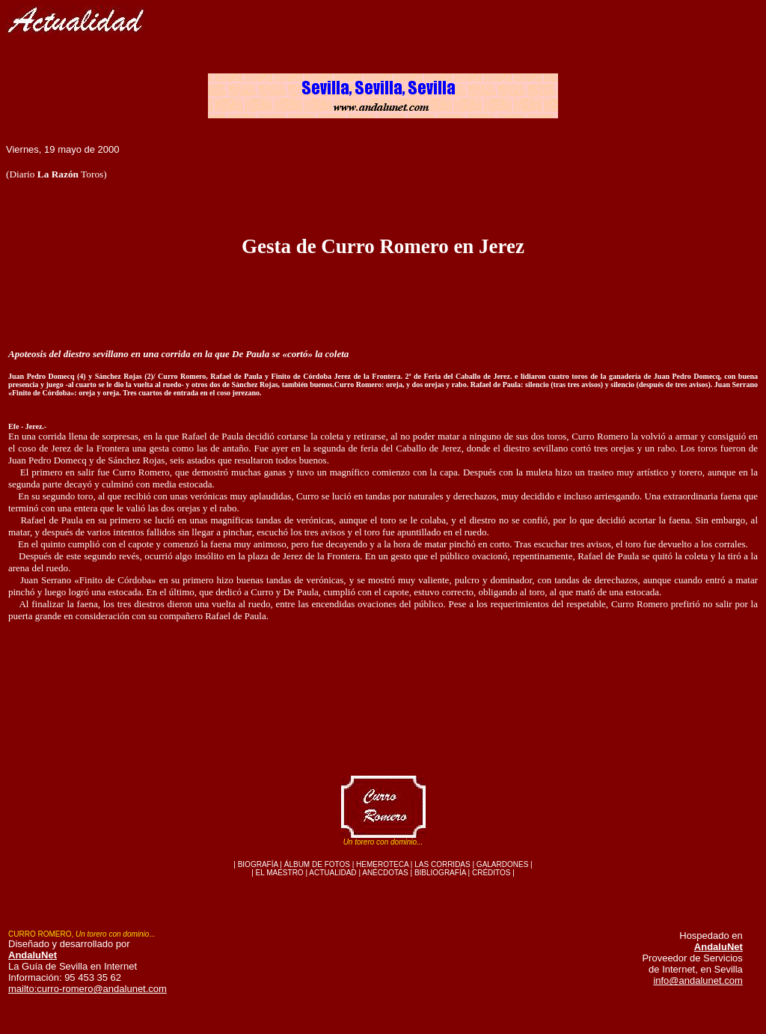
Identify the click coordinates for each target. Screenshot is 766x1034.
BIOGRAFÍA (258, 864)
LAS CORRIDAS (442, 864)
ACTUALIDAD (332, 873)
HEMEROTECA (382, 864)
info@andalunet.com (697, 980)
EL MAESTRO (280, 873)
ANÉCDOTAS (385, 873)
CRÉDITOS (491, 873)
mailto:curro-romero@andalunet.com (87, 988)
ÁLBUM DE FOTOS (317, 864)
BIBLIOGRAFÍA (440, 873)
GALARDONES (502, 864)
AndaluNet (32, 955)
